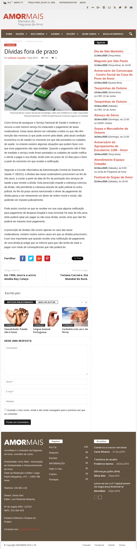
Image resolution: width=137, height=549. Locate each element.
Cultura (53, 474)
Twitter (111, 545)
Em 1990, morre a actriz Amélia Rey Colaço (20, 277)
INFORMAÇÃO (57, 463)
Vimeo (122, 545)
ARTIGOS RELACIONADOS (20, 302)
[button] (131, 34)
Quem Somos (91, 34)
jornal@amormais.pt (29, 529)
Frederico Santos (103, 463)
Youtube (86, 545)
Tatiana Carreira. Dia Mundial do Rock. (74, 277)
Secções (72, 34)
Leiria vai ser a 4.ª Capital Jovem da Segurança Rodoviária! (112, 485)
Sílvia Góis (100, 475)
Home (9, 34)
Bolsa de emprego (113, 34)
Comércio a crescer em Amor (110, 447)
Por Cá (52, 447)
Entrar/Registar (68, 2)
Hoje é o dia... (56, 468)
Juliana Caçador (17, 57)
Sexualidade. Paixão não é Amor (15, 330)
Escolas (53, 458)
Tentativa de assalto (105, 459)
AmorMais (99, 490)
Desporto (54, 452)
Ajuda (83, 2)
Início (6, 41)
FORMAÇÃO (10, 45)
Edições (21, 34)
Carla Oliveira (102, 451)
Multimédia (39, 34)
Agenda (57, 34)
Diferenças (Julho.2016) (107, 471)
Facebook (99, 545)
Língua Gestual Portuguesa (41, 330)
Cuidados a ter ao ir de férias (75, 330)
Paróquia (53, 479)
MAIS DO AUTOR (46, 302)
